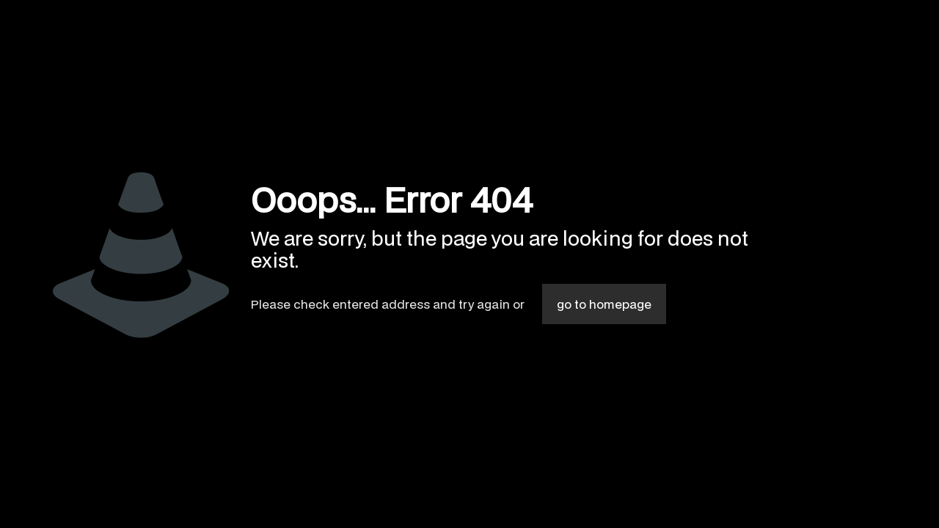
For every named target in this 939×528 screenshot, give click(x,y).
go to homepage (604, 304)
